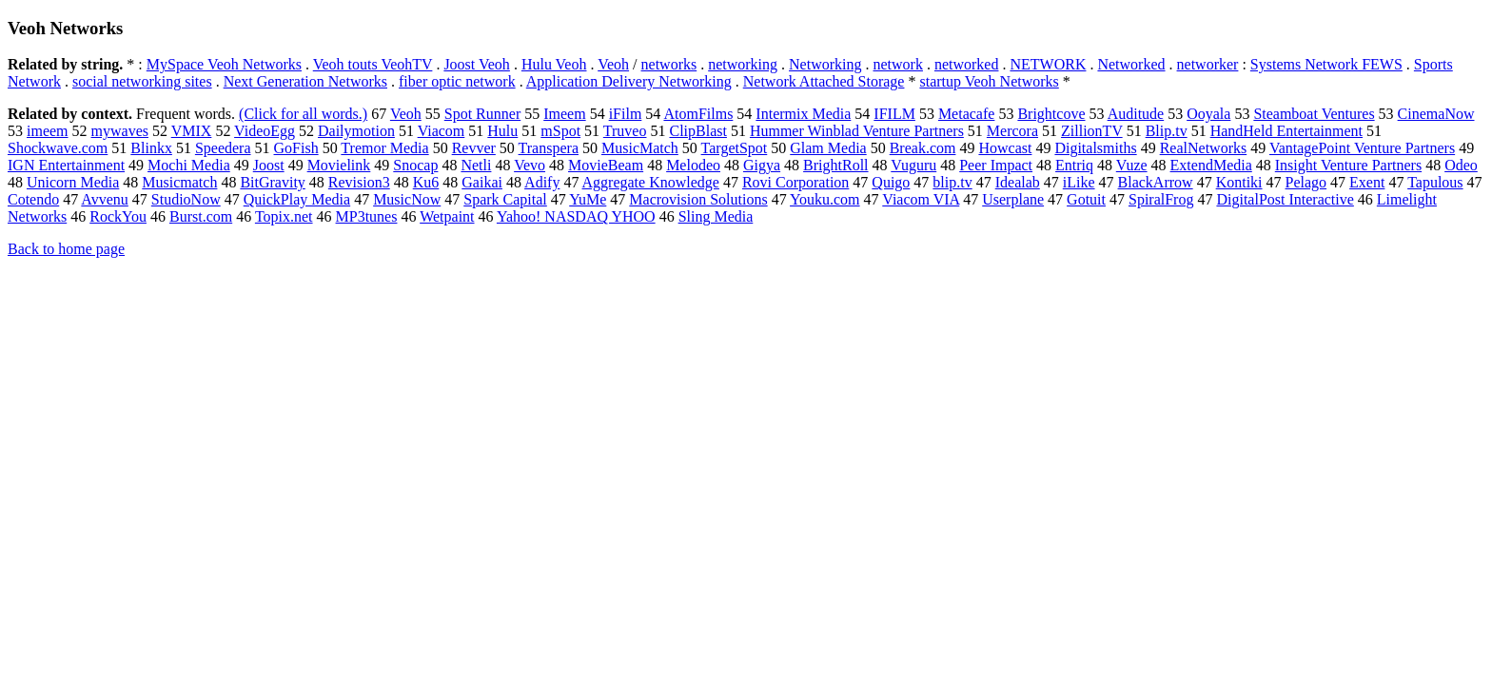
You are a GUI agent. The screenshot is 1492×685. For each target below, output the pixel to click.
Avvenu (104, 199)
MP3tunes (367, 216)
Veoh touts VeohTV (373, 64)
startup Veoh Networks (988, 81)
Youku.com (825, 199)
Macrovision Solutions (698, 199)
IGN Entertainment (66, 165)
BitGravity (272, 182)
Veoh (613, 64)
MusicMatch (639, 148)
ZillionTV (1092, 131)
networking (742, 64)
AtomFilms (698, 114)
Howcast (1004, 148)
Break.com (923, 148)
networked (966, 64)
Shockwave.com (58, 148)
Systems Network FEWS (1326, 64)
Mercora (1012, 131)
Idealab (1017, 182)
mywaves (119, 131)
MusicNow (407, 199)
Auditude (1136, 114)
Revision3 (359, 182)
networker (1208, 64)
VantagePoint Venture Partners (1362, 148)
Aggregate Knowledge (650, 182)
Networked (1131, 64)
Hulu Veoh (554, 64)
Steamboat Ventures (1313, 114)
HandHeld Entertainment (1286, 131)
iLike (1079, 182)
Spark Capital (505, 199)
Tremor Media (384, 148)
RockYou (118, 216)
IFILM (894, 114)
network (898, 64)
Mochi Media (188, 165)
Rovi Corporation (795, 182)
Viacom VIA (920, 199)
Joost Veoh (476, 64)
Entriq (1074, 165)
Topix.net (284, 216)
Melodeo (693, 165)
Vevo (529, 165)
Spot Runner (482, 114)
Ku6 (426, 182)
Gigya (761, 165)
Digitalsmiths (1095, 148)
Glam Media (828, 148)
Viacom (441, 131)
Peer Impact (995, 165)
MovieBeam (605, 165)
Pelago (1306, 182)
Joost (269, 165)
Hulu (502, 131)
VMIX (191, 131)
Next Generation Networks (305, 81)
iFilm (625, 114)
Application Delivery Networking (629, 81)
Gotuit (1086, 199)
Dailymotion (356, 131)
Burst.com (200, 216)
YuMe (587, 199)
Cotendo (33, 199)
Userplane (1013, 199)
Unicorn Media (73, 182)
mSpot (560, 131)
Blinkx (151, 148)
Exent (1366, 182)
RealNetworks (1203, 148)
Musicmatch (179, 182)
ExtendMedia (1211, 165)
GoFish (296, 148)
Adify (542, 182)
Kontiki (1239, 182)
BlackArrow (1155, 182)
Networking (825, 64)
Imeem (564, 114)
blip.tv (952, 182)
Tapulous (1435, 182)
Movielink (339, 165)
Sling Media (716, 216)
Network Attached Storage (824, 81)
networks (669, 64)
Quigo (891, 182)
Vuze (1132, 165)
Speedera (223, 148)
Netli (476, 165)
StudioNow (186, 199)
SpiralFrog (1161, 199)
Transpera (549, 148)
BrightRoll (835, 165)
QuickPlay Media (297, 199)
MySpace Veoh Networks (224, 64)
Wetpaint (447, 216)
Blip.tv (1167, 131)
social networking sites (142, 81)
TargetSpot (734, 148)
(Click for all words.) (303, 114)
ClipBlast (697, 131)
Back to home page (66, 249)
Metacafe (966, 114)
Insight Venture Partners (1348, 165)
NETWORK (1048, 64)
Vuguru (913, 165)
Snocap (415, 165)
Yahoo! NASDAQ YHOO (576, 216)
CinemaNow (1436, 114)
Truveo (625, 131)
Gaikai (481, 182)
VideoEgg (264, 131)
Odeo (1461, 165)
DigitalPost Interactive (1284, 199)
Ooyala (1208, 114)
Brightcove (1051, 114)
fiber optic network (457, 81)
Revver (474, 148)
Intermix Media (803, 114)
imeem (48, 131)
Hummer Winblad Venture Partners (857, 131)
